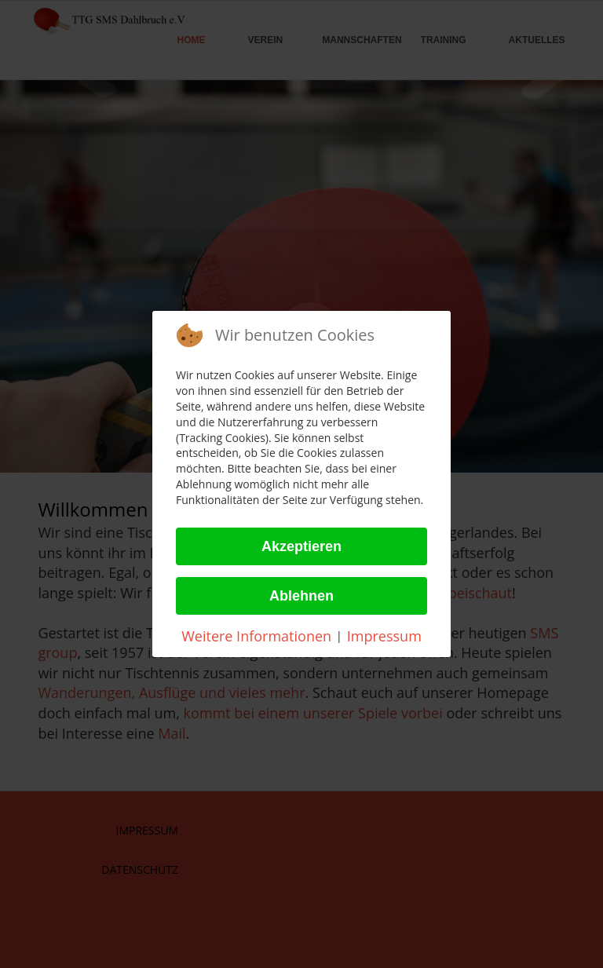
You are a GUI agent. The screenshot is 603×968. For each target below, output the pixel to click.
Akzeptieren (301, 546)
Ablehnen (301, 596)
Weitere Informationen (256, 636)
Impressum (384, 636)
